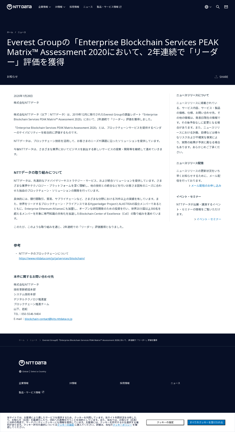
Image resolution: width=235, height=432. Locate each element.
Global (34, 371)
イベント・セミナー (209, 219)
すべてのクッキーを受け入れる (206, 422)
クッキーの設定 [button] (65, 424)
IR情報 (58, 6)
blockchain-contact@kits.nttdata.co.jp (48, 319)
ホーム (10, 32)
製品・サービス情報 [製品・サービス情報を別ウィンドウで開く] (107, 6)
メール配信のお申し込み (206, 186)
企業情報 (43, 6)
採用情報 (74, 6)
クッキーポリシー (122, 424)
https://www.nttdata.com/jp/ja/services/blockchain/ (52, 258)
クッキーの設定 (165, 422)
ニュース (88, 6)
